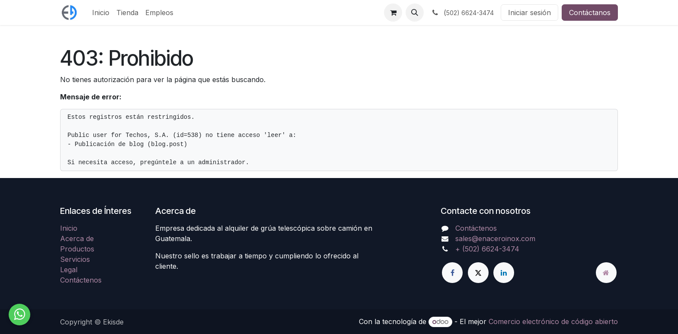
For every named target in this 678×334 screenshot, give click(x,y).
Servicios (75, 259)
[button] (415, 12)
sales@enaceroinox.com (495, 238)
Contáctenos (81, 280)
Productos (77, 249)
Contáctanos (590, 12)
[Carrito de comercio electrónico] (393, 12)
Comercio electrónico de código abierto (553, 321)
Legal (68, 269)
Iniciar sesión (529, 12)
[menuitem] (101, 12)
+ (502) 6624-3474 (487, 249)
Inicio (68, 228)
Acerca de (77, 238)
